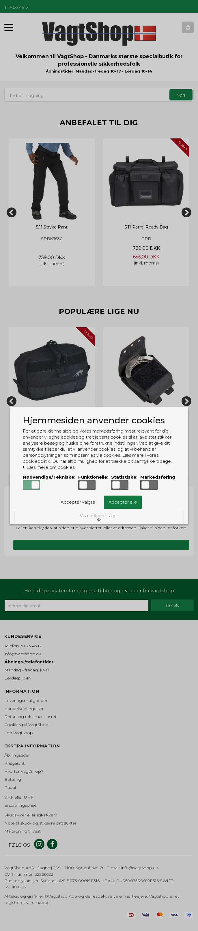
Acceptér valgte (78, 502)
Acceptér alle (123, 502)
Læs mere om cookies (48, 467)
